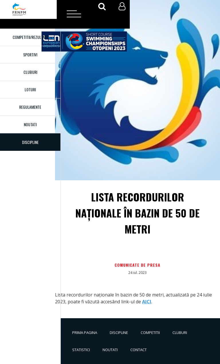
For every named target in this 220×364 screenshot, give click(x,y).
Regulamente (30, 107)
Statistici (81, 349)
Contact (138, 349)
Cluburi (30, 72)
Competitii (150, 332)
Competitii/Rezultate (30, 37)
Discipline (119, 332)
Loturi (30, 89)
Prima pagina (84, 332)
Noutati (30, 124)
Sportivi (30, 55)
